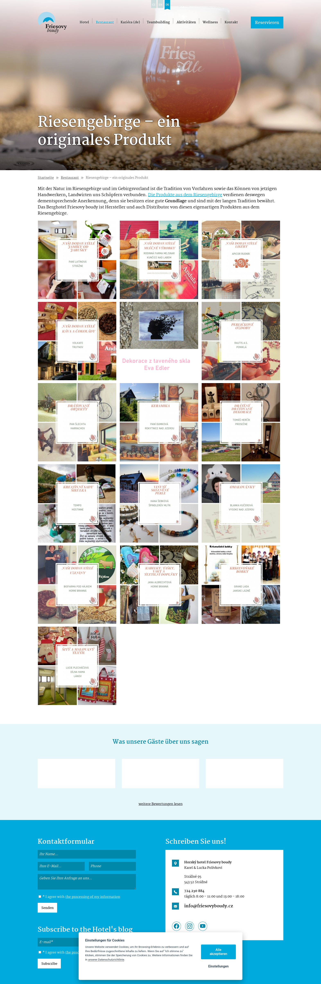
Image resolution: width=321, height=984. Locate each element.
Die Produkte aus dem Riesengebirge (185, 194)
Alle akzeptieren (218, 952)
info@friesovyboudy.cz (208, 906)
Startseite (46, 178)
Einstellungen (218, 966)
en (160, 5)
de (167, 5)
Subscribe (49, 964)
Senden (47, 908)
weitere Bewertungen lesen (161, 804)
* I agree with (79, 897)
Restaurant (70, 178)
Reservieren (267, 22)
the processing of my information (92, 897)
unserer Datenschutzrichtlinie (106, 959)
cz (153, 5)
